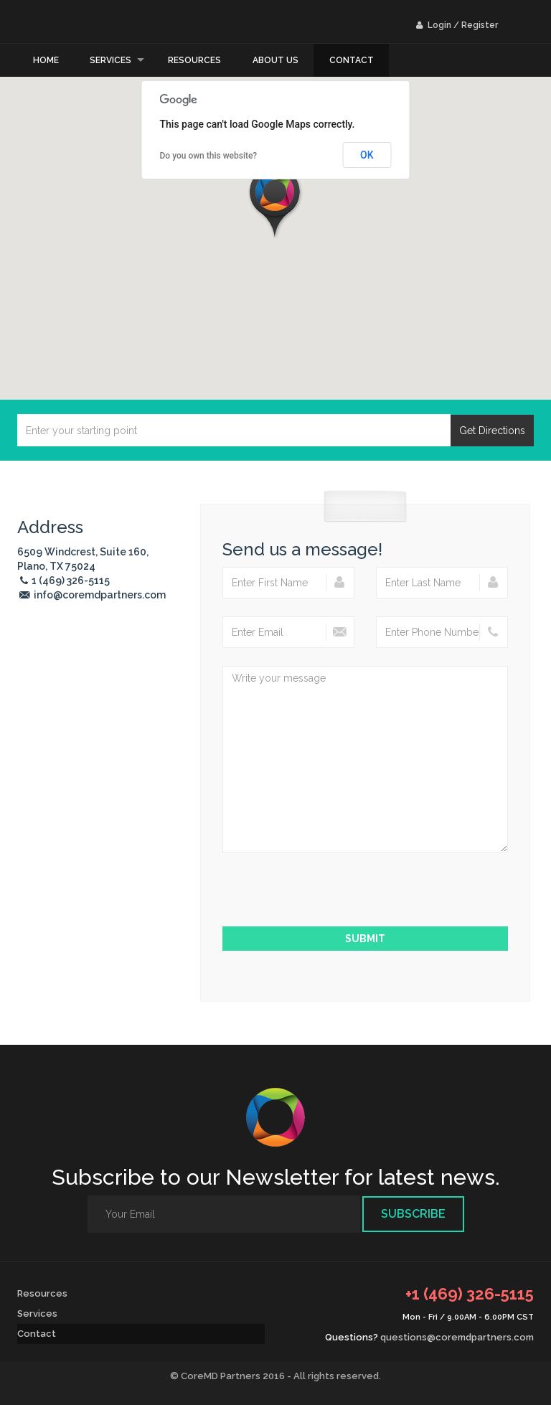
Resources (194, 60)
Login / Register (457, 25)
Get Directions (492, 430)
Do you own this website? (209, 156)
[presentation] (365, 898)
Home (46, 60)
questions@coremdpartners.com (457, 1337)
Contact (351, 60)
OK (367, 155)
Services (110, 60)
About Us (275, 60)
